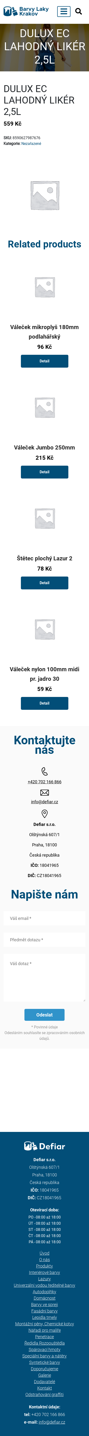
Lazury (44, 1278)
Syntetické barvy (44, 1362)
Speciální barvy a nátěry (44, 1355)
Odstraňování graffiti (44, 1394)
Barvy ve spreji (44, 1304)
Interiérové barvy (44, 1272)
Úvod (44, 1253)
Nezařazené (31, 143)
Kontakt (44, 1388)
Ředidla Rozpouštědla (44, 1343)
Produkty (44, 1265)
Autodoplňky (44, 1291)
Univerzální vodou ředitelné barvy (44, 1285)
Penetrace (44, 1336)
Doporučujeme (44, 1368)
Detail (44, 361)
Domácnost (45, 1298)
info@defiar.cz (44, 801)
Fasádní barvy (44, 1310)
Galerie (44, 1375)
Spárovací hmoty (45, 1349)
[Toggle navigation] (63, 11)
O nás (44, 1259)
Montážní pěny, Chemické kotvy (44, 1323)
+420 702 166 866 (44, 781)
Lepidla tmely (44, 1317)
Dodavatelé (44, 1381)
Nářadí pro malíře (44, 1330)
